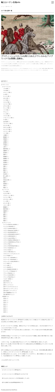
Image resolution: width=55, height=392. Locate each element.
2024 (4, 310)
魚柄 (4, 185)
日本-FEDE (6, 281)
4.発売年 (4, 296)
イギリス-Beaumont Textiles (10, 230)
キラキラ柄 (6, 193)
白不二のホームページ (11, 360)
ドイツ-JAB (6, 265)
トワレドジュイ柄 (7, 117)
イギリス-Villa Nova (8, 251)
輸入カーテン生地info (10, 2)
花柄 (4, 172)
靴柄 (4, 181)
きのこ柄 (5, 98)
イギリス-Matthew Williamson (10, 240)
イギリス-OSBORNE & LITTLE (11, 242)
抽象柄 (5, 150)
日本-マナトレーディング (9, 288)
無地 (4, 168)
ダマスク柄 (6, 106)
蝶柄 (4, 214)
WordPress (14, 389)
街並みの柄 (6, 179)
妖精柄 (5, 143)
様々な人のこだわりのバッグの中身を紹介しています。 (16, 378)
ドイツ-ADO (6, 263)
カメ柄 (5, 94)
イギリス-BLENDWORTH (9, 232)
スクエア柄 (6, 102)
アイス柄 (5, 191)
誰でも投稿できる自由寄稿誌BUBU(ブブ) (12, 382)
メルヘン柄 (6, 205)
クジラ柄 (5, 100)
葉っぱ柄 (5, 176)
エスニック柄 (6, 92)
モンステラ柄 (6, 129)
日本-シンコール (7, 284)
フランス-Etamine (7, 273)
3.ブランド (5, 222)
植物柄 (5, 158)
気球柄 (5, 162)
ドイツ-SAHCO (7, 267)
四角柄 (5, 139)
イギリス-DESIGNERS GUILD (11, 234)
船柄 (4, 170)
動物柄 (5, 137)
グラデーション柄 (7, 195)
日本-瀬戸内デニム (8, 294)
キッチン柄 (6, 96)
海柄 (4, 166)
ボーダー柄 (6, 125)
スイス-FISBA (6, 255)
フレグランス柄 (7, 123)
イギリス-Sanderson (8, 247)
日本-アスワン (6, 282)
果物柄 (5, 156)
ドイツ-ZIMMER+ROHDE (9, 269)
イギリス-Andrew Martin (9, 228)
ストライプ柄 (6, 104)
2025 (4, 312)
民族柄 (5, 160)
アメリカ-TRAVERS (8, 226)
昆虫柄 (5, 152)
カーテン (3, 84)
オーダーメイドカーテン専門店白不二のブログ (14, 374)
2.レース (4, 189)
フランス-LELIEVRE (8, 275)
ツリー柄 (5, 110)
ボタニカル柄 (6, 127)
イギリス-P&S (6, 244)
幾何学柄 (5, 148)
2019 (4, 300)
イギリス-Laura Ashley (9, 238)
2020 (4, 302)
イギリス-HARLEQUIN (9, 236)
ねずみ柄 (5, 121)
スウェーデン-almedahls (9, 257)
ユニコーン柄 (6, 131)
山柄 (4, 146)
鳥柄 (4, 187)
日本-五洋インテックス (9, 290)
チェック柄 (6, 108)
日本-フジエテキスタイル (9, 286)
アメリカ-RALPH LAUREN (10, 224)
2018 (4, 298)
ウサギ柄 (5, 90)
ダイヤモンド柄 (7, 199)
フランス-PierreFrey (8, 277)
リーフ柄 (5, 133)
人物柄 (5, 135)
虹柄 (4, 178)
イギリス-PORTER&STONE (10, 246)
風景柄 (5, 183)
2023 (4, 308)
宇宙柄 (5, 145)
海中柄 (5, 164)
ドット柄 (5, 113)
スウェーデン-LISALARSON (10, 261)
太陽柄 (5, 141)
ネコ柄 (5, 119)
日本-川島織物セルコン (9, 292)
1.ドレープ (5, 86)
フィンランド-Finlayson (9, 271)
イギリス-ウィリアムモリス (10, 253)
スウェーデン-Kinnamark (9, 259)
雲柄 (4, 216)
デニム (5, 111)
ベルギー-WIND (7, 279)
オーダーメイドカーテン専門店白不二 (15, 319)
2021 (4, 304)
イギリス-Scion (7, 249)
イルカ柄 (5, 88)
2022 (4, 306)
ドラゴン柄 (6, 115)
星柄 (4, 154)
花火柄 (5, 174)
